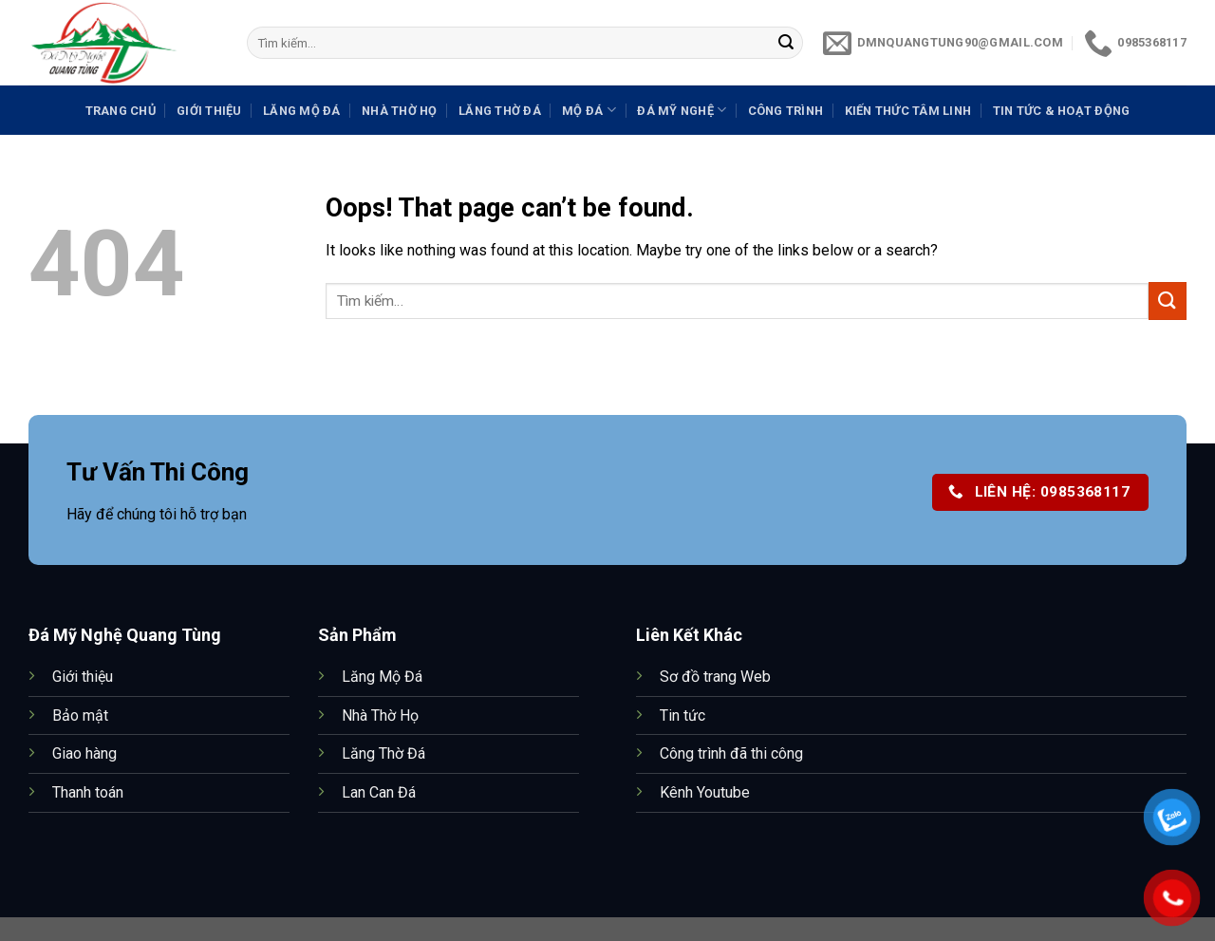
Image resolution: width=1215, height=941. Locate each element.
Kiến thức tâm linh (908, 111)
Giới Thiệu (209, 111)
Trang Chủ (120, 111)
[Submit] (786, 43)
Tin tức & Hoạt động (1062, 111)
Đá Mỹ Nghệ (681, 110)
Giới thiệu (82, 677)
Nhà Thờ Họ (400, 111)
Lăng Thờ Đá (499, 111)
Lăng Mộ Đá (302, 111)
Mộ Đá (589, 110)
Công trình (786, 111)
